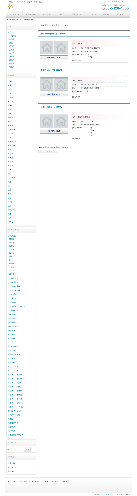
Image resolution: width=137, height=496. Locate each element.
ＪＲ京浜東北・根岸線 (16, 306)
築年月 (64, 25)
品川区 (11, 57)
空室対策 (120, 14)
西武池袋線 (12, 334)
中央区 (11, 39)
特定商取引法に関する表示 (30, 481)
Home (9, 19)
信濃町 (11, 264)
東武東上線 (12, 343)
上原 (9, 206)
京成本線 (11, 427)
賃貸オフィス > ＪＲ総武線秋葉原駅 (22, 19)
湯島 (9, 218)
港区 (11, 43)
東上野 (10, 85)
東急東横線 (12, 363)
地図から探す (47, 14)
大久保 (11, 270)
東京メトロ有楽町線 (16, 383)
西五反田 (11, 146)
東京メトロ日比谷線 (16, 387)
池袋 (9, 113)
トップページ (14, 14)
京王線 (10, 419)
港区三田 (11, 130)
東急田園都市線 (14, 355)
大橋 (9, 170)
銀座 (9, 109)
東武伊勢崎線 (13, 347)
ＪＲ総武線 (12, 236)
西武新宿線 (12, 338)
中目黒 (10, 134)
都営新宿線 (12, 322)
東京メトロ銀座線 (15, 375)
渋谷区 (11, 64)
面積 (47, 25)
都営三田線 (12, 330)
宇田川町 (11, 210)
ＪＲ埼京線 (12, 298)
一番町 (10, 81)
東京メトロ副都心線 (16, 403)
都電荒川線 (12, 314)
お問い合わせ (124, 1)
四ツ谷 (11, 260)
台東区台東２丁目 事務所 (51, 107)
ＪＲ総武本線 (13, 278)
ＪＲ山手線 (12, 294)
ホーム (109, 1)
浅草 (9, 93)
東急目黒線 (12, 351)
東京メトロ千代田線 (16, 399)
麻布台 (10, 101)
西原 (9, 150)
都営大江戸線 (13, 326)
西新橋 (10, 162)
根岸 (9, 89)
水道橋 (11, 250)
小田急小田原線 (14, 415)
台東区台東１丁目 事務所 (51, 70)
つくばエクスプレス (16, 435)
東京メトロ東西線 (15, 379)
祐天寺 (10, 222)
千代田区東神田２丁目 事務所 (53, 34)
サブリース (92, 14)
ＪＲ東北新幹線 (14, 290)
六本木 (10, 182)
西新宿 (10, 166)
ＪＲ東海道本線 (14, 286)
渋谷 (9, 190)
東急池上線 (12, 359)
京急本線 (11, 431)
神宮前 (10, 117)
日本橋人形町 (13, 142)
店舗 (9, 198)
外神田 (10, 202)
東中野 (11, 274)
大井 (9, 174)
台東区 (11, 53)
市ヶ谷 (11, 257)
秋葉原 (11, 243)
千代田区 (12, 36)
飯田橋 (11, 253)
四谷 (9, 214)
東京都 (10, 33)
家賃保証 (106, 14)
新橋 (9, 194)
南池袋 (10, 121)
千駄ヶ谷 (12, 267)
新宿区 (11, 46)
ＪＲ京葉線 (12, 302)
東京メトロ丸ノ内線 (16, 407)
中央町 (10, 105)
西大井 (10, 158)
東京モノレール (14, 371)
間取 (52, 25)
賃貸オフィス (13, 178)
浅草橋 (10, 97)
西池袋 (10, 154)
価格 (41, 25)
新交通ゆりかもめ (15, 411)
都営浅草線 (12, 318)
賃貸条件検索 (31, 14)
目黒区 (11, 60)
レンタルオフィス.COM (111, 494)
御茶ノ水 (12, 246)
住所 (58, 25)
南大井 (10, 126)
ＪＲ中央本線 (13, 310)
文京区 (11, 50)
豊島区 (11, 67)
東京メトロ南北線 (15, 391)
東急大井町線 (13, 367)
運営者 (115, 1)
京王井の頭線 (13, 423)
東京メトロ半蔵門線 (16, 395)
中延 (9, 138)
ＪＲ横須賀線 (13, 282)
